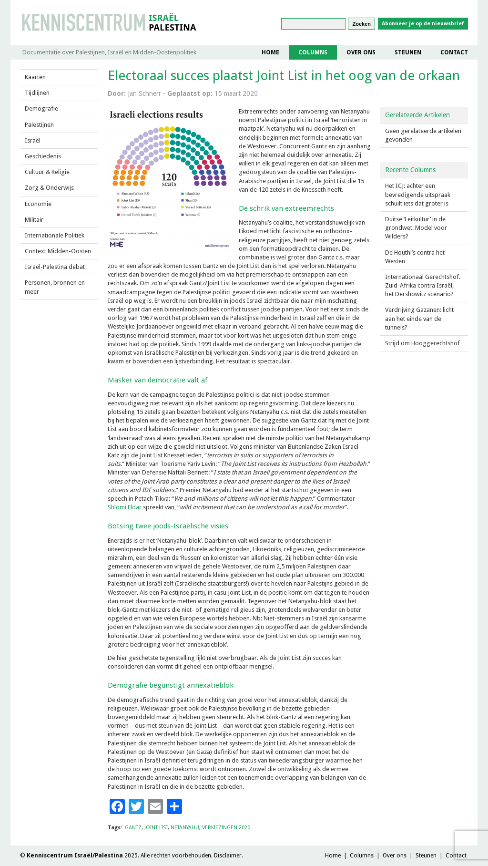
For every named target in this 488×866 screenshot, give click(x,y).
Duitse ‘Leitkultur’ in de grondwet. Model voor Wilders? (416, 228)
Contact (454, 52)
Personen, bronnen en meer (55, 287)
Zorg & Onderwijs (49, 187)
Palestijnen (39, 124)
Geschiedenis (43, 156)
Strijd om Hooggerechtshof (422, 343)
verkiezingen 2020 (226, 828)
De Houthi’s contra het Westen (415, 257)
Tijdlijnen (37, 92)
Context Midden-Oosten (58, 251)
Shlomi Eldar (125, 507)
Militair (34, 219)
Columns (312, 52)
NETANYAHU (185, 828)
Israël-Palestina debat (55, 266)
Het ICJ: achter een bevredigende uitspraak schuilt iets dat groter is (417, 194)
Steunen (408, 52)
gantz (133, 828)
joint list (156, 828)
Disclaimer (228, 855)
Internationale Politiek (54, 235)
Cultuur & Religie (47, 171)
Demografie (41, 108)
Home (270, 52)
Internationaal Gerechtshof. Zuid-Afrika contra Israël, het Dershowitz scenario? (422, 285)
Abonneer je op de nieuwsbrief (423, 24)
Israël (33, 140)
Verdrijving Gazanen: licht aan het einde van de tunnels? (419, 318)
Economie (38, 203)
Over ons (361, 52)
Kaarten (35, 77)
